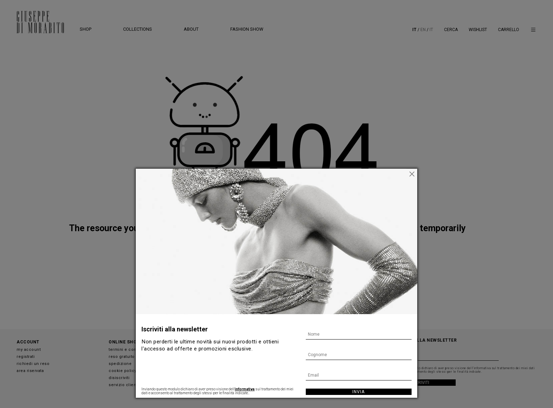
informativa (245, 389)
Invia (358, 391)
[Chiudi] (412, 174)
